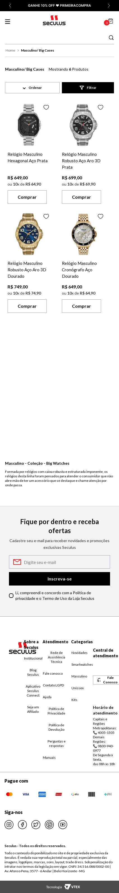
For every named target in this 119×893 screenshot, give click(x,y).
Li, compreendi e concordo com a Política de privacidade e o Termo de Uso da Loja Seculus (54, 595)
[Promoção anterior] (10, 5)
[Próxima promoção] (109, 5)
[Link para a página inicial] (11, 50)
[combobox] (59, 37)
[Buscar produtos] (111, 37)
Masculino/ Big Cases (37, 50)
